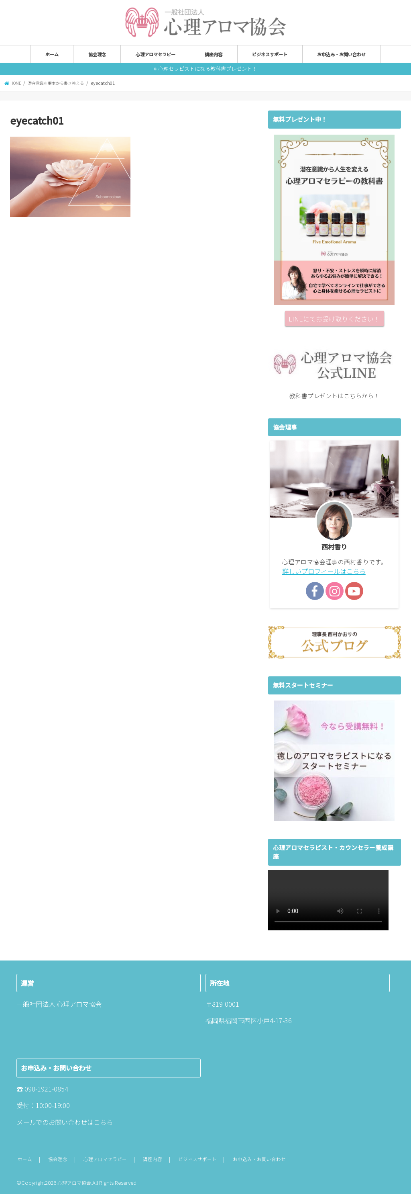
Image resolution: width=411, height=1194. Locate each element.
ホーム (52, 54)
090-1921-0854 (46, 1088)
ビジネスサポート (269, 54)
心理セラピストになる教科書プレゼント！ (207, 68)
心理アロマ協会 (75, 1181)
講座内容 (213, 54)
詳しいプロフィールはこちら (321, 570)
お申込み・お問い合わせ (341, 54)
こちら (103, 1121)
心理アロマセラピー (155, 54)
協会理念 (97, 54)
